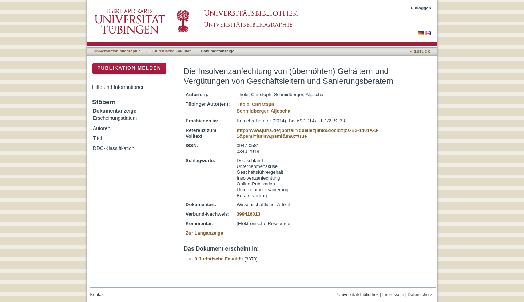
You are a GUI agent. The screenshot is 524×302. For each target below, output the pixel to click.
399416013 (248, 214)
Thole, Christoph (255, 104)
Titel (97, 138)
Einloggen (421, 7)
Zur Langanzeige (204, 233)
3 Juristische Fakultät (171, 51)
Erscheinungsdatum (115, 118)
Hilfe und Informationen (118, 87)
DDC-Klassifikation (113, 148)
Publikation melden (129, 68)
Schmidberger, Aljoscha (263, 111)
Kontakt (97, 294)
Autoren (101, 128)
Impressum (393, 294)
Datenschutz (420, 294)
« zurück (420, 51)
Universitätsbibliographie (117, 51)
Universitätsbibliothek (358, 294)
